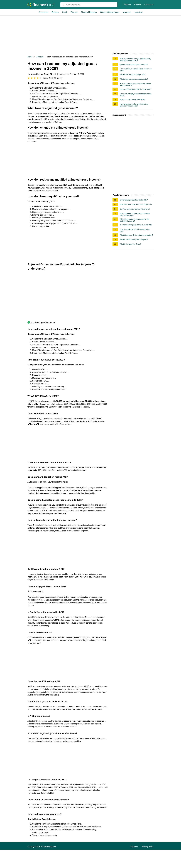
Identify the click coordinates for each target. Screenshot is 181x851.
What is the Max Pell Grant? (130, 244)
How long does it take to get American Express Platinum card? (134, 105)
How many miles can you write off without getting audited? (135, 84)
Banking (55, 12)
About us (134, 847)
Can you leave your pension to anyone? (135, 209)
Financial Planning (89, 12)
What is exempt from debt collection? (134, 64)
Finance (74, 12)
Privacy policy (148, 847)
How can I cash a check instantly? (133, 99)
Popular (137, 4)
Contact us (149, 4)
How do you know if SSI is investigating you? (134, 230)
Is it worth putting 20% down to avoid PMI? (136, 225)
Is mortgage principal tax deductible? (134, 200)
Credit (64, 12)
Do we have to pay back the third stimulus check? (135, 95)
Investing (138, 12)
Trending (127, 4)
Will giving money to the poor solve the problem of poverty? (134, 220)
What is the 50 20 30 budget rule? (132, 74)
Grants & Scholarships (109, 12)
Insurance (127, 12)
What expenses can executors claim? (134, 79)
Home (30, 57)
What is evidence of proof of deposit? (134, 239)
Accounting (43, 12)
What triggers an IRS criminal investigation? (136, 235)
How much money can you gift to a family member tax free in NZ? (135, 59)
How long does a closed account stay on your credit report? (135, 214)
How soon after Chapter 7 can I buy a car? (136, 204)
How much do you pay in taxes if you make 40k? (136, 70)
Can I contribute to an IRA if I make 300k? (135, 89)
